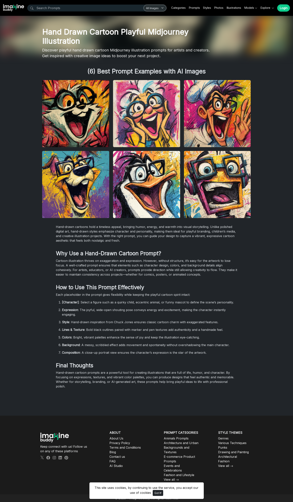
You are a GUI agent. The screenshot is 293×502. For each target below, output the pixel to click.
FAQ (112, 461)
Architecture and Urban (181, 443)
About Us (116, 438)
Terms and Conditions (125, 447)
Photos (218, 8)
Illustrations (233, 8)
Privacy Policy (119, 443)
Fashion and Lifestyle (179, 475)
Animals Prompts (176, 438)
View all (169, 479)
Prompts (194, 8)
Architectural (227, 457)
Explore (265, 8)
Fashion (224, 461)
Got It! (157, 493)
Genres (223, 438)
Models (249, 8)
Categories (178, 8)
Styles (207, 8)
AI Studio (116, 466)
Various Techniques (232, 443)
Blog (112, 452)
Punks (222, 447)
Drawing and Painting (233, 452)
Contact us (117, 457)
